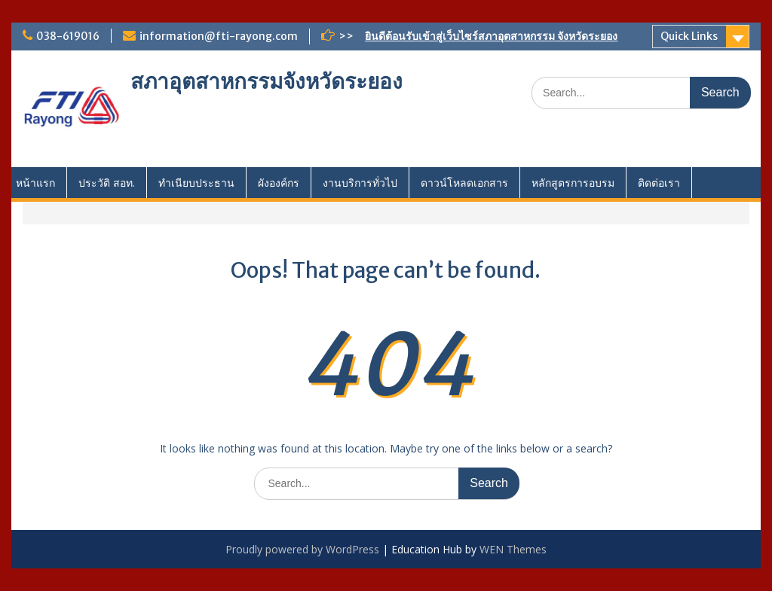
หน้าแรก (35, 182)
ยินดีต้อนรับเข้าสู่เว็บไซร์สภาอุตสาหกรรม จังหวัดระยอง (491, 36)
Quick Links (689, 36)
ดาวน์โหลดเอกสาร (464, 182)
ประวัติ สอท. (106, 182)
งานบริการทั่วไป (360, 182)
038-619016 (68, 36)
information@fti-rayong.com (218, 36)
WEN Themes (513, 549)
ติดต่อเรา (659, 182)
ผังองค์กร (278, 182)
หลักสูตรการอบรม (573, 182)
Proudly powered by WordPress (302, 549)
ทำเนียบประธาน (196, 182)
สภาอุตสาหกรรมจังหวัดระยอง (266, 81)
